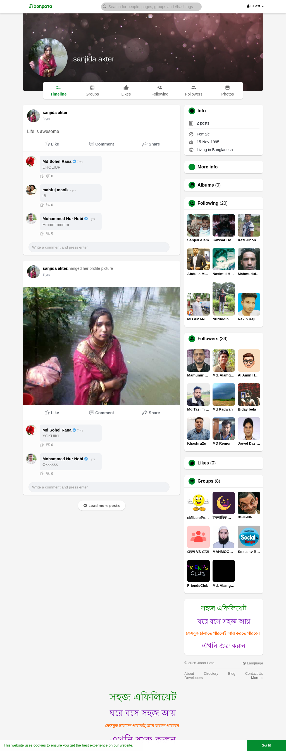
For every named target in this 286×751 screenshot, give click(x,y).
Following (207, 203)
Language (252, 663)
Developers (193, 678)
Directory (211, 673)
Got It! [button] (266, 745)
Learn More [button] (144, 745)
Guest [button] (255, 6)
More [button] (257, 678)
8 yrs (46, 119)
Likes (203, 463)
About (189, 673)
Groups (205, 481)
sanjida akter (93, 59)
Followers (207, 339)
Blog (231, 673)
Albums (205, 185)
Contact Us (254, 673)
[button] (151, 6)
